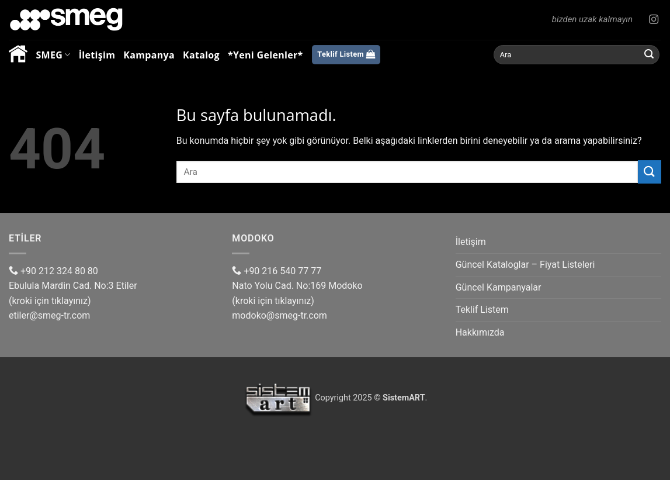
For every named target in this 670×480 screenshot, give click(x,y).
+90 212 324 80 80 (53, 271)
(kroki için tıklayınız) (50, 300)
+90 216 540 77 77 (276, 271)
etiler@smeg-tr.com (49, 315)
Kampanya (149, 55)
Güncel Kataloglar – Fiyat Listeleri (525, 264)
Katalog (201, 55)
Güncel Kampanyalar (498, 287)
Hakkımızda (480, 332)
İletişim (97, 55)
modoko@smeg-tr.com (279, 315)
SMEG (53, 55)
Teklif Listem (482, 309)
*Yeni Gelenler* (265, 55)
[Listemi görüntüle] (346, 54)
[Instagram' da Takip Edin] (653, 20)
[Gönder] (649, 55)
